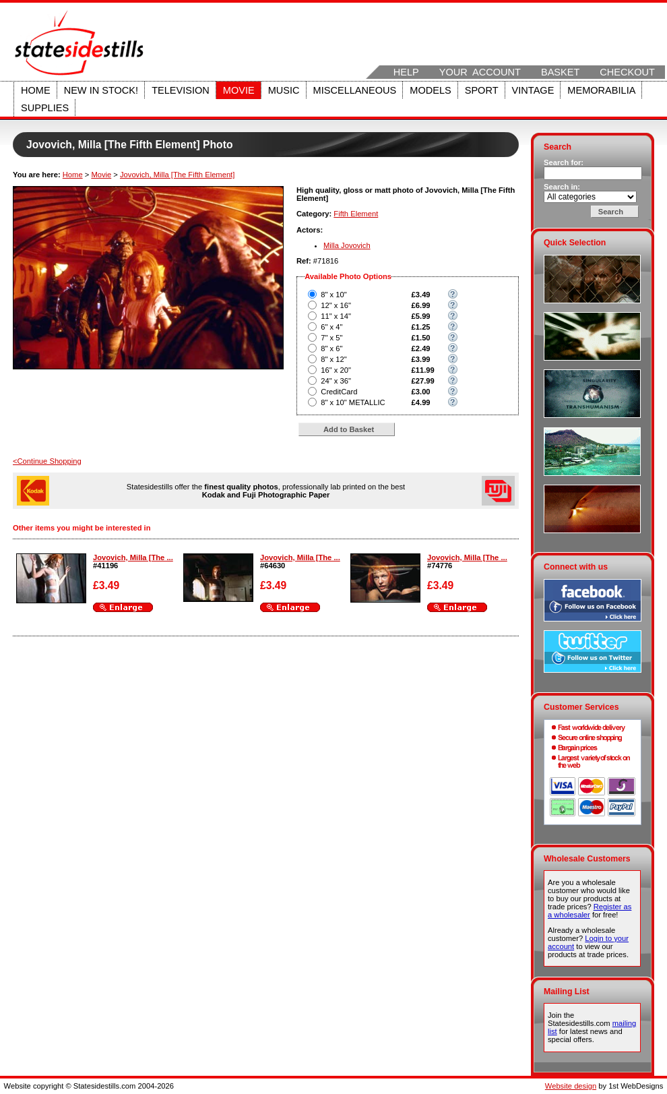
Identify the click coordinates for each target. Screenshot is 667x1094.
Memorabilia (601, 90)
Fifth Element (356, 214)
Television (181, 90)
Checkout (627, 72)
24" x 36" (336, 381)
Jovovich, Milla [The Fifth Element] (177, 175)
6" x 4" (331, 327)
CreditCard (339, 392)
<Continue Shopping (47, 461)
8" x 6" (331, 348)
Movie (239, 90)
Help (406, 72)
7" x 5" (331, 338)
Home (36, 90)
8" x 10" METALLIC (353, 402)
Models (430, 90)
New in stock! (101, 90)
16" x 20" (336, 370)
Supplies (45, 107)
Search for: (563, 162)
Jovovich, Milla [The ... (133, 557)
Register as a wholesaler (589, 911)
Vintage (533, 90)
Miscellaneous (355, 90)
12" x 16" (336, 305)
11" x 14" (336, 316)
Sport (482, 90)
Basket (560, 72)
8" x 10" (333, 295)
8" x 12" (333, 359)
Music (284, 90)
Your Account (480, 72)
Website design (570, 1086)
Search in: (562, 187)
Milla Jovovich (347, 245)
